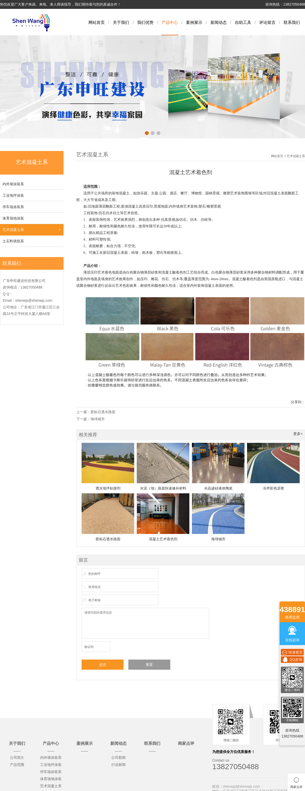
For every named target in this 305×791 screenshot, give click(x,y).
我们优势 (145, 22)
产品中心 (170, 22)
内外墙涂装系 (13, 184)
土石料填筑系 (13, 241)
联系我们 (292, 22)
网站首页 (96, 22)
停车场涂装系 (13, 207)
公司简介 (17, 757)
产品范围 (17, 765)
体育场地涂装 (13, 218)
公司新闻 (118, 757)
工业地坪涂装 (13, 195)
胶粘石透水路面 (102, 412)
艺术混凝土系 (13, 230)
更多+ (297, 434)
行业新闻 (118, 765)
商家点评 (186, 743)
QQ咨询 (292, 660)
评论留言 (267, 22)
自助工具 (243, 22)
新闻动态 (218, 22)
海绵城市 (97, 419)
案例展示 (194, 22)
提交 (102, 665)
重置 (149, 665)
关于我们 (121, 22)
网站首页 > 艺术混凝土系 (288, 156)
